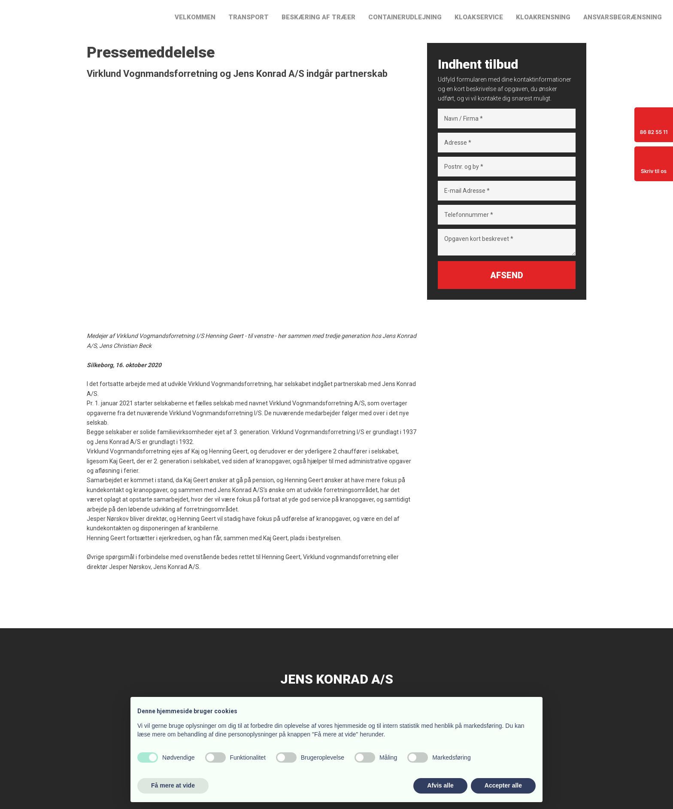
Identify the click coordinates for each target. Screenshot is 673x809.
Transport (248, 17)
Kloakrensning (543, 17)
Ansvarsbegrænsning (622, 17)
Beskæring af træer (318, 17)
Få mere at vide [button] (173, 785)
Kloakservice (479, 17)
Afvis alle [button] (440, 785)
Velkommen (195, 17)
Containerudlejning (405, 17)
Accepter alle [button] (503, 785)
